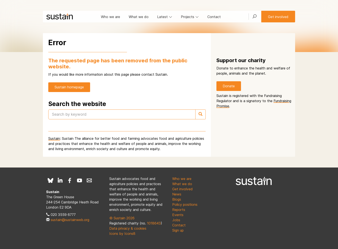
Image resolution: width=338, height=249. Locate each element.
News (176, 194)
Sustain (54, 138)
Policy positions (184, 204)
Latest (164, 17)
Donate (229, 86)
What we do (139, 17)
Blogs (176, 199)
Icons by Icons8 (122, 233)
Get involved (278, 17)
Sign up (178, 230)
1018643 (154, 223)
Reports (178, 210)
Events (177, 215)
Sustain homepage (69, 87)
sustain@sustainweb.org (70, 220)
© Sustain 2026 (122, 218)
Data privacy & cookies (127, 228)
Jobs (176, 220)
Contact (214, 17)
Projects (190, 17)
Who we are (110, 17)
